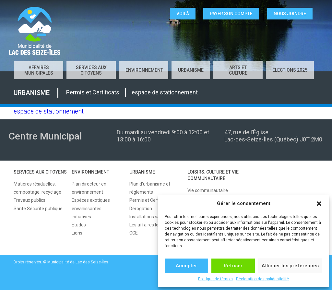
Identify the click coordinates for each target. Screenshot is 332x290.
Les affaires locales (149, 224)
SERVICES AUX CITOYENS (91, 70)
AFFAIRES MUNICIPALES (38, 70)
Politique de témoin (215, 279)
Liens (77, 233)
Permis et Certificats (150, 200)
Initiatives (81, 216)
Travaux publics (29, 200)
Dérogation (140, 208)
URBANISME (191, 70)
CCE (133, 233)
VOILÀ (182, 13)
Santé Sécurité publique (38, 208)
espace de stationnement (49, 111)
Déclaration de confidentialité (262, 279)
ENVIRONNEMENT (144, 70)
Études (79, 224)
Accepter (186, 266)
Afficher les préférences (290, 266)
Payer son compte (231, 13)
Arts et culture (238, 70)
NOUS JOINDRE (290, 13)
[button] (319, 203)
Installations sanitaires (152, 216)
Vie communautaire (207, 190)
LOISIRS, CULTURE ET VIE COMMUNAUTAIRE (213, 175)
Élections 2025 (289, 70)
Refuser (233, 266)
